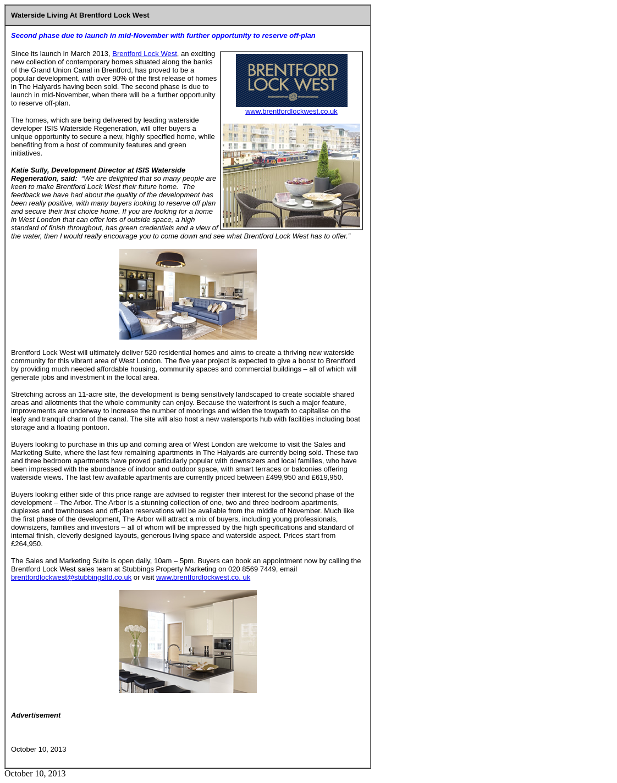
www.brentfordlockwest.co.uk (291, 111)
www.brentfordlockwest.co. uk (203, 577)
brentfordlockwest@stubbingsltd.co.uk (71, 577)
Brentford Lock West (144, 53)
